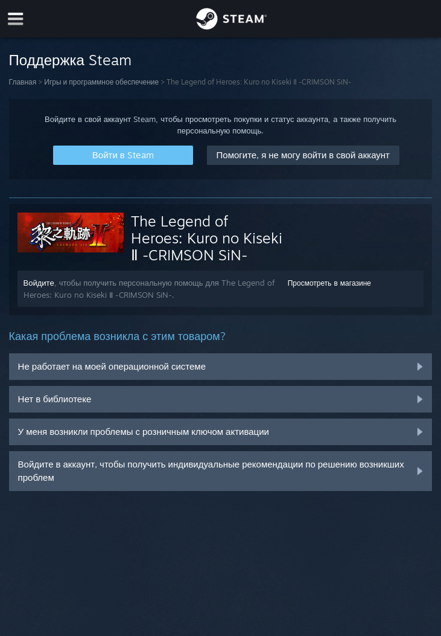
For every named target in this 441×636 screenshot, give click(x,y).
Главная (23, 81)
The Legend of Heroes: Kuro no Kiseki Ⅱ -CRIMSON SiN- (206, 238)
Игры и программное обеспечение (101, 81)
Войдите (39, 282)
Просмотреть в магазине (329, 282)
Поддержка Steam (70, 60)
